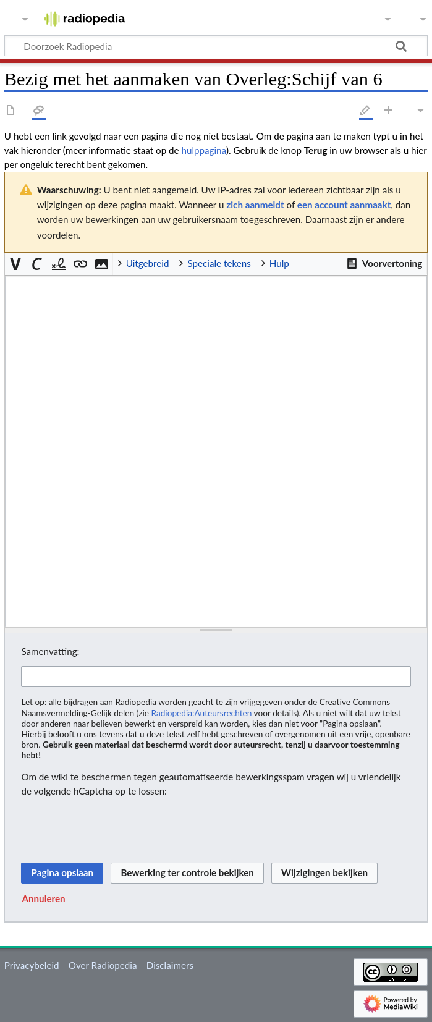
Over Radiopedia (103, 965)
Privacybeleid (31, 965)
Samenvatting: (50, 651)
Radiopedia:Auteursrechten (201, 712)
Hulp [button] (279, 263)
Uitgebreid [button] (147, 263)
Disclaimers (169, 965)
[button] (383, 263)
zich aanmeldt (255, 204)
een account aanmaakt (344, 204)
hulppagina (203, 150)
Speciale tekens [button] (218, 263)
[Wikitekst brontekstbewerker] (216, 452)
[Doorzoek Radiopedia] (216, 46)
